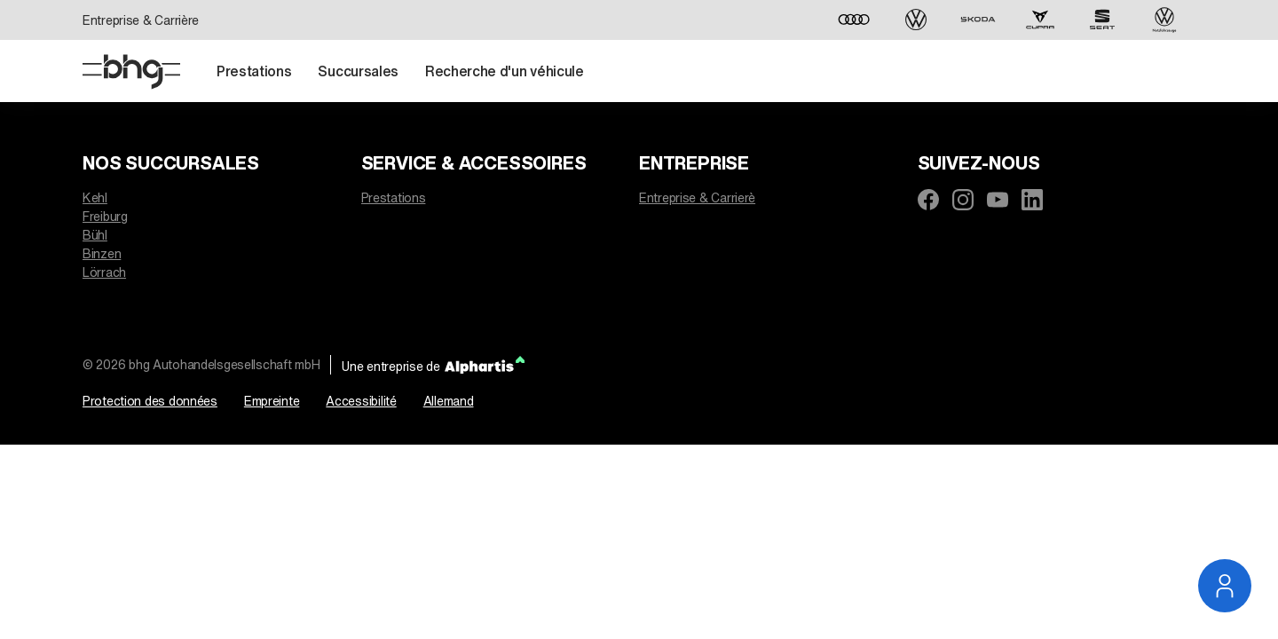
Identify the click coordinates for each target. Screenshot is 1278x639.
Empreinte (271, 400)
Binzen (102, 253)
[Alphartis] (485, 365)
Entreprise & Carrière (141, 20)
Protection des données (150, 400)
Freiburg (105, 216)
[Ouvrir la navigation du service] (1224, 585)
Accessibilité (361, 400)
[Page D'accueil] (131, 72)
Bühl (95, 234)
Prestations (393, 197)
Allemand (448, 400)
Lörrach (104, 272)
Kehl (95, 197)
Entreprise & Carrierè (697, 197)
